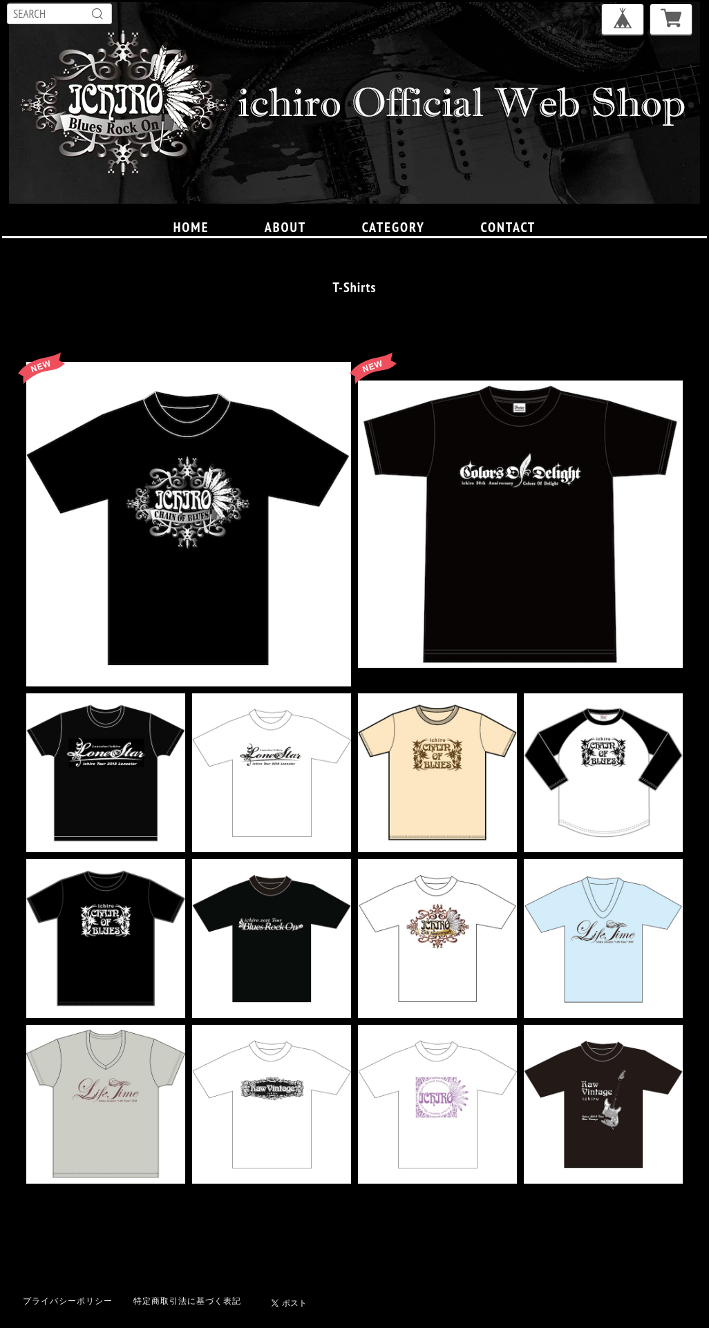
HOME (191, 227)
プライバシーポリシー (68, 1301)
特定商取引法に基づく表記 (187, 1301)
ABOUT (286, 227)
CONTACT (508, 227)
